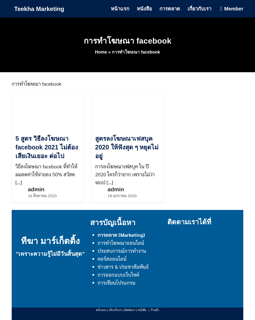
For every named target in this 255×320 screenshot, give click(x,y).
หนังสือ (144, 8)
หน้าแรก (120, 8)
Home (101, 52)
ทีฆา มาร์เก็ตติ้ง (50, 241)
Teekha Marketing (39, 8)
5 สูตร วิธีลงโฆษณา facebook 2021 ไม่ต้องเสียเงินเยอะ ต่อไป (46, 147)
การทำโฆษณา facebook (127, 40)
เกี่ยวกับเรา (199, 8)
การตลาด (169, 8)
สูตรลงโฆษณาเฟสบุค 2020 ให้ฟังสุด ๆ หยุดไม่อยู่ (126, 147)
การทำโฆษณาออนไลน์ (121, 243)
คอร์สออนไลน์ (112, 259)
